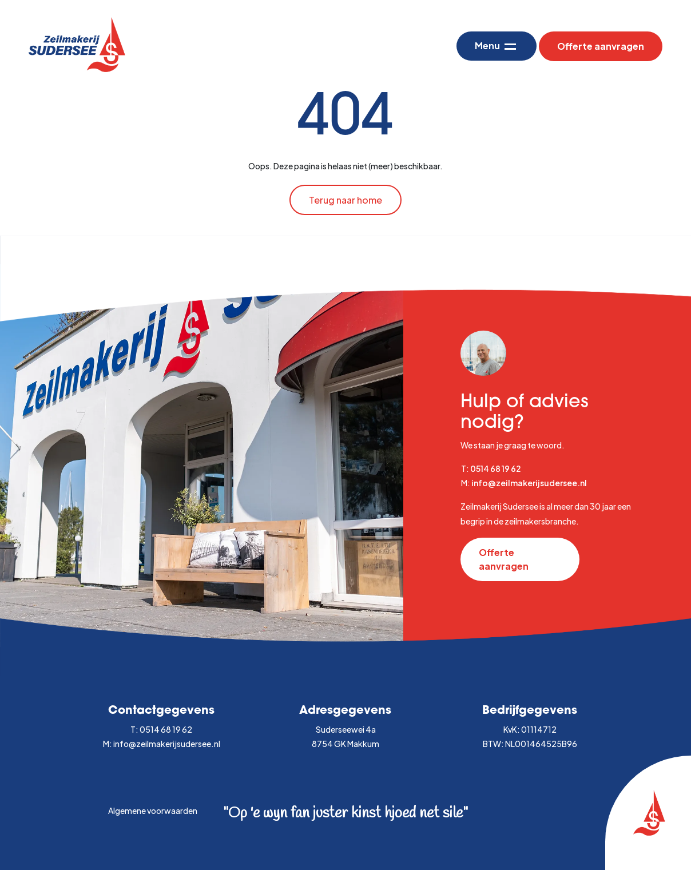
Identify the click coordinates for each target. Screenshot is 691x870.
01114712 (539, 729)
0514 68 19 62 (495, 468)
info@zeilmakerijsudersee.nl (529, 483)
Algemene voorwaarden (152, 810)
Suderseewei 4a (346, 729)
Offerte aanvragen (600, 46)
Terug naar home (345, 200)
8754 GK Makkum (345, 743)
